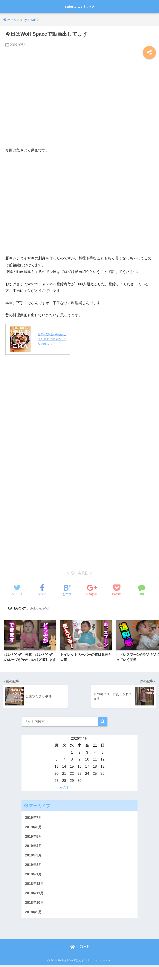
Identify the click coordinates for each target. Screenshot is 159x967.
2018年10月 (34, 904)
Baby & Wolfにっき (80, 6)
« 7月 (64, 788)
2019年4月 (34, 847)
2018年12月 (34, 885)
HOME (79, 949)
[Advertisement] (79, 106)
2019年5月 (34, 837)
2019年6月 (34, 827)
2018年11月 (34, 895)
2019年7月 (34, 818)
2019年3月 (34, 856)
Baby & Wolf (41, 608)
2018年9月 (34, 914)
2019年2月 (34, 866)
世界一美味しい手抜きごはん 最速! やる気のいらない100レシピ (52, 339)
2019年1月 (34, 875)
